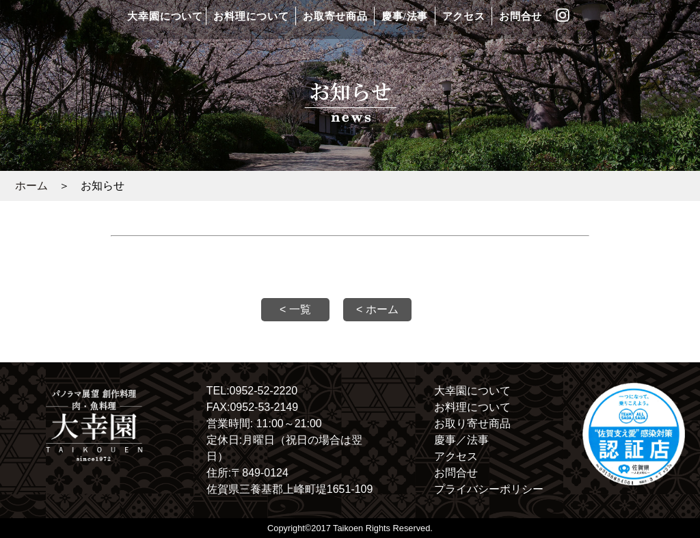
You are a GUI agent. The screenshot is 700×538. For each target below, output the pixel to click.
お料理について (250, 16)
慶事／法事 (461, 440)
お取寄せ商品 (335, 16)
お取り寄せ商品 (472, 423)
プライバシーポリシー (488, 489)
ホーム (31, 185)
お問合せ (520, 16)
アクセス (463, 16)
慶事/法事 (404, 16)
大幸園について (164, 16)
